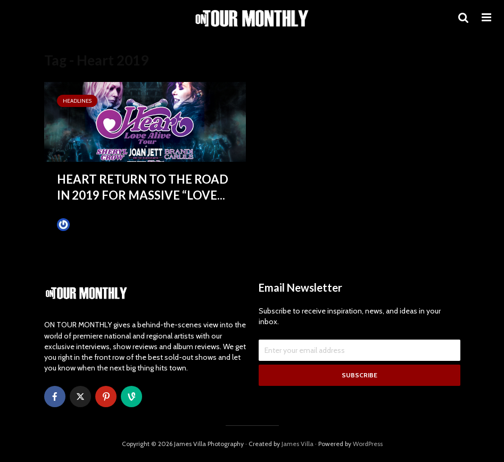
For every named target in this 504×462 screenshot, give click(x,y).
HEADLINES (77, 100)
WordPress (368, 444)
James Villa (81, 224)
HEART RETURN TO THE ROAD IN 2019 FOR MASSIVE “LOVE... (142, 187)
